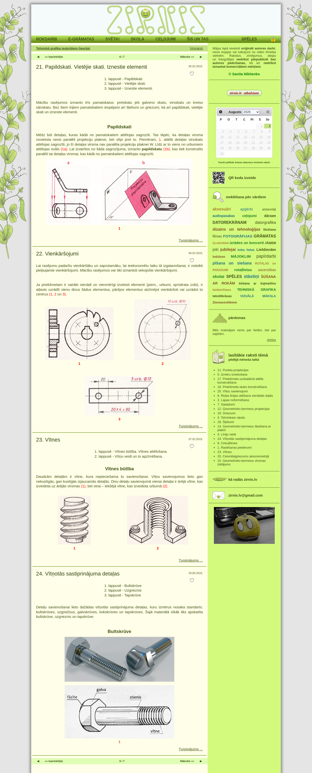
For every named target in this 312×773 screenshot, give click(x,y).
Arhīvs (271, 340)
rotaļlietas (243, 270)
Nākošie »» (187, 56)
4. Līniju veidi (226, 434)
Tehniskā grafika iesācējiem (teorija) (63, 48)
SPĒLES (249, 39)
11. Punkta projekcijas (232, 370)
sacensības (267, 270)
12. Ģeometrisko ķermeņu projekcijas (243, 409)
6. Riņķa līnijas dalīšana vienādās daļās (245, 395)
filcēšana (269, 229)
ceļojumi (249, 216)
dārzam (270, 216)
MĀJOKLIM (241, 256)
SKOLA (137, 39)
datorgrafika (265, 222)
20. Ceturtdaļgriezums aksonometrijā (243, 456)
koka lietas (245, 250)
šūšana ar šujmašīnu (257, 283)
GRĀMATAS (265, 236)
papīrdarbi (266, 256)
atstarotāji (269, 209)
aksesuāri (222, 209)
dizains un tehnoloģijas (236, 229)
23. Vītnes (48, 440)
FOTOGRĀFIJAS (237, 236)
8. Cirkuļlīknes (227, 443)
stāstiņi (251, 276)
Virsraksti (196, 48)
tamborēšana (222, 290)
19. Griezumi (226, 413)
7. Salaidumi (226, 404)
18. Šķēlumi (225, 422)
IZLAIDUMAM (221, 243)
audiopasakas (224, 216)
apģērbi (246, 209)
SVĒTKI (112, 39)
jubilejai (228, 249)
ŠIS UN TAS (198, 39)
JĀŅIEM (270, 243)
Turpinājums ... (191, 240)
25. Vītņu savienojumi (232, 391)
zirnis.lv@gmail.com (245, 495)
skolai (218, 276)
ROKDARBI (46, 39)
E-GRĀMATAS (81, 39)
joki (215, 249)
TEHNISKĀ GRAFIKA (256, 290)
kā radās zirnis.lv (242, 479)
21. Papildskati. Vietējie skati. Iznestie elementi (91, 67)
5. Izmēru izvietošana (232, 374)
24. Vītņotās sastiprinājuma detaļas (77, 574)
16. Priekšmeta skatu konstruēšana (242, 387)
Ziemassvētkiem (225, 302)
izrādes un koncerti (247, 243)
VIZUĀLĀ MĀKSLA (258, 296)
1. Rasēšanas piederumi (234, 447)
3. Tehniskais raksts (231, 417)
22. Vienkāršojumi (57, 254)
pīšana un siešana (232, 263)
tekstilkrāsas (222, 296)
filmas (217, 236)
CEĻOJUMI (166, 39)
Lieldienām (266, 249)
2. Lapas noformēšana (233, 400)
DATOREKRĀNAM (229, 222)
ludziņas (219, 256)
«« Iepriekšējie (54, 56)
